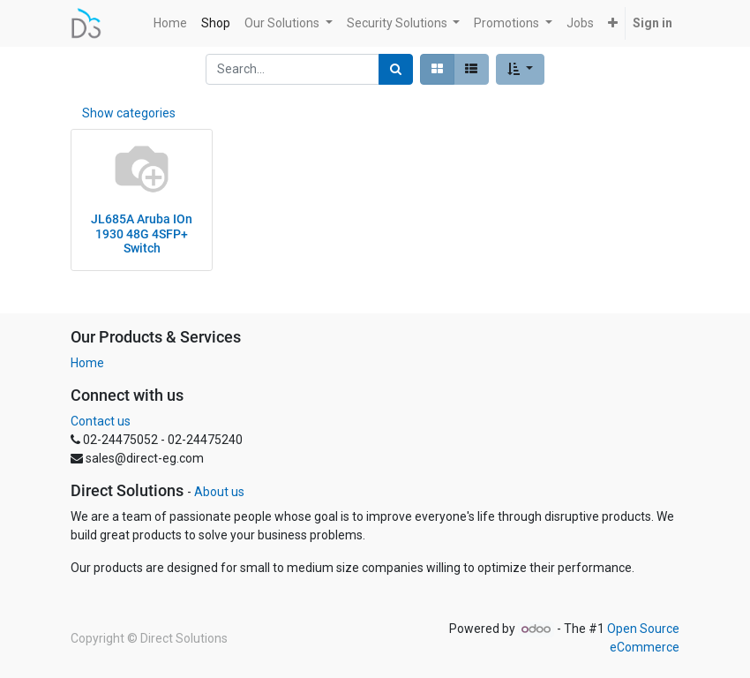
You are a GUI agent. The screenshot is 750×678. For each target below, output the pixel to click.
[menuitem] (170, 23)
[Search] (396, 69)
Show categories (129, 113)
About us (219, 492)
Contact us (101, 421)
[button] (613, 23)
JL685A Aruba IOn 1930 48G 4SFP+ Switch (141, 234)
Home (87, 363)
